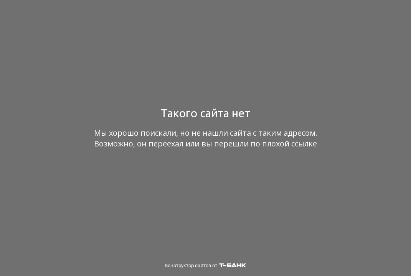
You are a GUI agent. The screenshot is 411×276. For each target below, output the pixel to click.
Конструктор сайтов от (205, 265)
